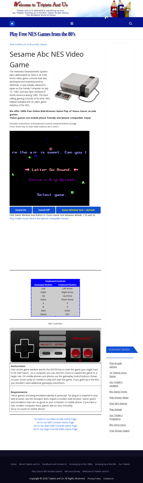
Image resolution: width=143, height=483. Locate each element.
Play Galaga (115, 409)
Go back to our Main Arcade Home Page (55, 419)
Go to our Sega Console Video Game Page (55, 429)
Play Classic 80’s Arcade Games (47, 471)
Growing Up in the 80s (105, 464)
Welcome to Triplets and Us (96, 471)
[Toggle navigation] (71, 23)
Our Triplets (124, 464)
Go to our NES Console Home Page (55, 422)
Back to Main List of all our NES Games (28, 44)
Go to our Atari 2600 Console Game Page (55, 425)
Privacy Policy (94, 478)
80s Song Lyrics (117, 424)
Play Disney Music (119, 397)
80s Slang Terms (118, 391)
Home (14, 464)
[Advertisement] (55, 245)
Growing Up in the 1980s (81, 464)
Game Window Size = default (78, 209)
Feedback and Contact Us (54, 464)
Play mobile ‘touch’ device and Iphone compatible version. (39, 218)
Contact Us (108, 478)
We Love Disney (72, 471)
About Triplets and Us (29, 464)
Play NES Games (118, 403)
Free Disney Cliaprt (119, 430)
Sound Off (44, 209)
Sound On (20, 209)
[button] (130, 23)
